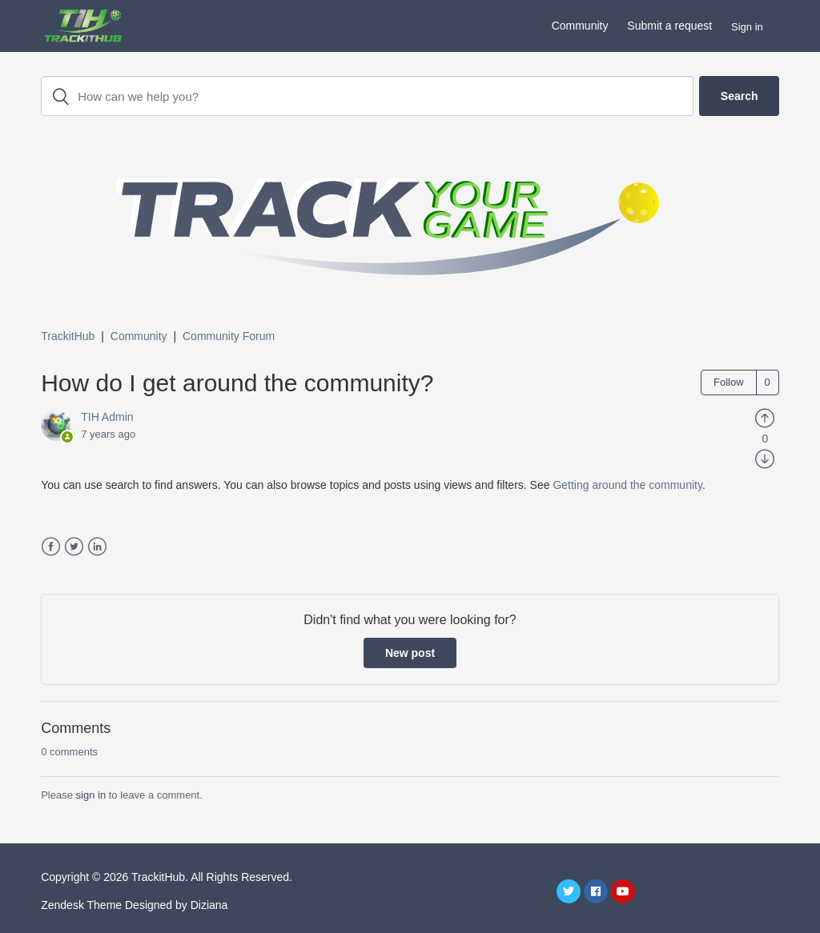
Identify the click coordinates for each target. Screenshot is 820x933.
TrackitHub (67, 336)
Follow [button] (728, 382)
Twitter (74, 547)
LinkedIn (97, 547)
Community (580, 25)
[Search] (367, 96)
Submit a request (669, 25)
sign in (91, 795)
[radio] (764, 416)
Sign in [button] (747, 27)
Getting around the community (627, 485)
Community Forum (229, 336)
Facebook (51, 547)
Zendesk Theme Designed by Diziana (134, 905)
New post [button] (410, 653)
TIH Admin (107, 416)
